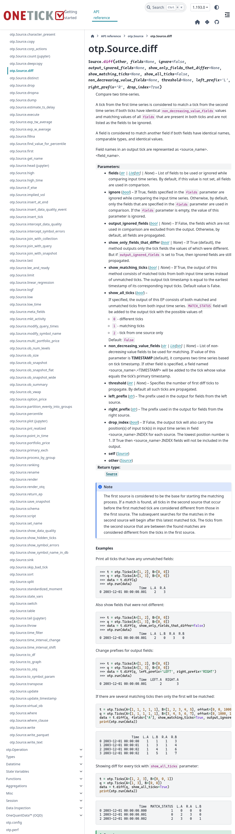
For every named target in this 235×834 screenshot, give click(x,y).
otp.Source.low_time (25, 337)
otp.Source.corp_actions (28, 49)
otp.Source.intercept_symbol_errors (32, 250)
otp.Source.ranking (24, 525)
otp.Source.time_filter (26, 720)
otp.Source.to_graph (25, 760)
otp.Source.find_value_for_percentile (32, 146)
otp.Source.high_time (26, 186)
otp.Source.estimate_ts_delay (32, 107)
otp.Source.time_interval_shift (32, 743)
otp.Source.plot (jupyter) (28, 481)
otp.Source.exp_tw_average (31, 122)
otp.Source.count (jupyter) (30, 56)
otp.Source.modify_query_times (32, 362)
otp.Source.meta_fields (27, 344)
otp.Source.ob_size (24, 404)
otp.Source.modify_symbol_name (32, 374)
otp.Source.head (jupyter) (29, 171)
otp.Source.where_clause (29, 824)
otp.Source (110, 36)
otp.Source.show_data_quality (32, 593)
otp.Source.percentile (26, 474)
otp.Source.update (24, 789)
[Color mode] (216, 7)
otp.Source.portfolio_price (30, 503)
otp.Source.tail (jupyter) (28, 705)
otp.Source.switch (23, 691)
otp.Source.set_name (26, 583)
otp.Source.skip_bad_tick (29, 649)
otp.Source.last (21, 293)
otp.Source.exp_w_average (30, 129)
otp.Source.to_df (22, 753)
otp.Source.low (21, 330)
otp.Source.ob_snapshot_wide (32, 429)
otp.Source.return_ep (26, 554)
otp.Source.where (23, 816)
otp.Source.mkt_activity (28, 351)
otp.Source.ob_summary (29, 439)
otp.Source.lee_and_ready (29, 300)
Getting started (70, 14)
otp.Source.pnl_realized (28, 488)
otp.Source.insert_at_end (29, 207)
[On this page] (227, 15)
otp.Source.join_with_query (31, 273)
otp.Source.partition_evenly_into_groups (32, 464)
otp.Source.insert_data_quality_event (32, 218)
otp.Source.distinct (24, 78)
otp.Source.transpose (26, 782)
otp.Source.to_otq (23, 767)
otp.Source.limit (22, 308)
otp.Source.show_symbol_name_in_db (31, 632)
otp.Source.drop (22, 85)
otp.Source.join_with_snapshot (32, 283)
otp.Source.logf (21, 322)
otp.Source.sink (22, 641)
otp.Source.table (22, 698)
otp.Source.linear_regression (32, 315)
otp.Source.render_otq (27, 547)
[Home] (66, 36)
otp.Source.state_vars (26, 683)
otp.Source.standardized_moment (32, 673)
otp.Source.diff (21, 70)
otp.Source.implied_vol (27, 200)
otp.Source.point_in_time (29, 496)
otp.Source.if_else (23, 193)
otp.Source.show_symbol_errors (32, 619)
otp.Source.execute (24, 114)
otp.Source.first (21, 156)
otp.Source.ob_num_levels (30, 397)
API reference (101, 14)
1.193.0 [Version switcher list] (199, 7)
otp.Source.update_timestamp (32, 799)
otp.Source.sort (21, 656)
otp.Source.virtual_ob (26, 809)
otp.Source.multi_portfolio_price (32, 387)
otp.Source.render (24, 539)
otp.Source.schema (24, 569)
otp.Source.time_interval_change (32, 730)
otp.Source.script (23, 576)
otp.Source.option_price (28, 454)
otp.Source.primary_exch (29, 510)
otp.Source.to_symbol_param (32, 775)
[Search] (165, 7)
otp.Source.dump (23, 100)
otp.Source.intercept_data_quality (32, 238)
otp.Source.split (22, 663)
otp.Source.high (22, 178)
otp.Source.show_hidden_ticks (32, 606)
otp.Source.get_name (26, 164)
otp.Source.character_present (32, 34)
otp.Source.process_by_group (32, 517)
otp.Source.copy (22, 41)
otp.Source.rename (24, 532)
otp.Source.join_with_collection (31, 263)
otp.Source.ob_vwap (25, 446)
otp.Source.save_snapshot (30, 561)
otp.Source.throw (23, 713)
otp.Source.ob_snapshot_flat (31, 419)
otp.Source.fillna (22, 136)
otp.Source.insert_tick (26, 227)
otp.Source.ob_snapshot (28, 412)
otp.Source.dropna (24, 93)
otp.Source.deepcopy (26, 63)
